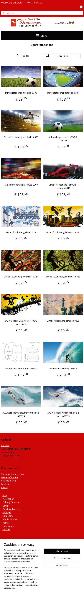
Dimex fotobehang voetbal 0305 (21, 92)
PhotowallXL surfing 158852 (63, 368)
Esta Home (8, 515)
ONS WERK (17, 3)
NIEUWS (28, 3)
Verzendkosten (8, 480)
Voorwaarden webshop (12, 474)
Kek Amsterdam (10, 519)
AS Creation (8, 498)
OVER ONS (5, 3)
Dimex (6, 505)
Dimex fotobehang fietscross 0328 (63, 276)
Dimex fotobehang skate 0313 (21, 232)
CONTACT (38, 3)
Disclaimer (6, 484)
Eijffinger (7, 512)
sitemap (43, 582)
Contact (5, 445)
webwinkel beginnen (61, 582)
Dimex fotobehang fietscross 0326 (63, 232)
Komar (6, 522)
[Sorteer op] (61, 56)
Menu (42, 35)
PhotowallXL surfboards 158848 (21, 368)
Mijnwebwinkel (42, 587)
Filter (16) (22, 56)
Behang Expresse (11, 502)
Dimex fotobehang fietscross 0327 (21, 276)
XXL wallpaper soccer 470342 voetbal (63, 138)
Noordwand (8, 526)
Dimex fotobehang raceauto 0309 (21, 184)
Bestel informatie (9, 477)
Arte (5, 495)
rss (50, 582)
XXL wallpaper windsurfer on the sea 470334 (21, 414)
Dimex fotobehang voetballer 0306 (21, 136)
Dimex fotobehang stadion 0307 (63, 92)
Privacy (4, 487)
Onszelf (6, 529)
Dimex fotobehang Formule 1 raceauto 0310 (63, 186)
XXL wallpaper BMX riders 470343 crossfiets (21, 322)
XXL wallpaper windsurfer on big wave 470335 (63, 414)
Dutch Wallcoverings (13, 509)
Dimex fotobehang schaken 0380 (63, 320)
